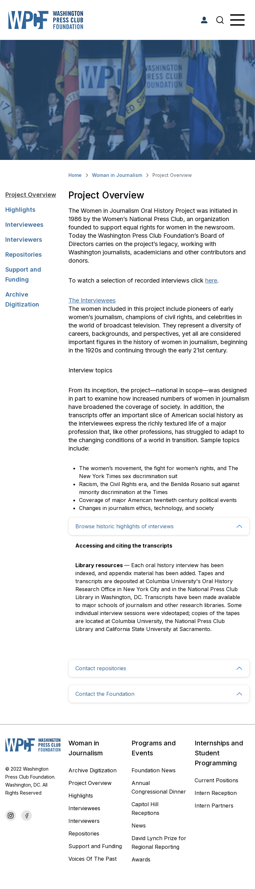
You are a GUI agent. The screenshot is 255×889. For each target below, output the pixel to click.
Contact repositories (100, 668)
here (211, 280)
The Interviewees (92, 300)
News (138, 825)
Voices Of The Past (92, 858)
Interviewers (23, 239)
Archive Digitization (22, 299)
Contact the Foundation (104, 694)
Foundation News (153, 770)
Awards (140, 859)
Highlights (20, 209)
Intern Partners (214, 805)
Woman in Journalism (117, 175)
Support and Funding (23, 274)
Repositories (23, 254)
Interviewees (24, 224)
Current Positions (216, 780)
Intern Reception (216, 793)
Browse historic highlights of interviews (124, 526)
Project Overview (30, 194)
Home (75, 175)
